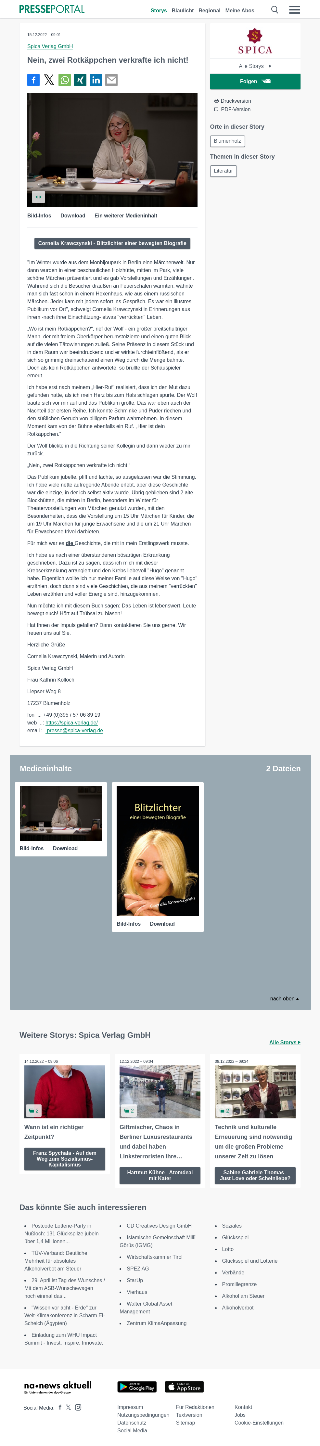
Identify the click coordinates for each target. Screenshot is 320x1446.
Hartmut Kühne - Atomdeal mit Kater (160, 1175)
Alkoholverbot (238, 1307)
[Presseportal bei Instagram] (76, 1406)
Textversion (189, 1414)
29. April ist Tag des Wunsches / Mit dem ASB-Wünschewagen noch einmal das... (64, 1287)
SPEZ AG (138, 1268)
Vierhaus (137, 1292)
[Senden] (111, 80)
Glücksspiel (235, 1237)
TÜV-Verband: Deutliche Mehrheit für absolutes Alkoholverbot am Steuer (55, 1260)
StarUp (135, 1280)
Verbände (233, 1272)
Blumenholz (228, 141)
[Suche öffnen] (275, 9)
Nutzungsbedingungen (143, 1414)
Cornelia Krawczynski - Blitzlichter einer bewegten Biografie (112, 243)
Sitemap (185, 1422)
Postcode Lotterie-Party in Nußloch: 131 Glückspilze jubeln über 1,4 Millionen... (61, 1233)
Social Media (132, 1430)
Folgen (255, 81)
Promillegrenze (239, 1284)
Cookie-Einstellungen (259, 1422)
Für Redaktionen (195, 1407)
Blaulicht (183, 10)
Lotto (228, 1249)
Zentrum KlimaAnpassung (156, 1323)
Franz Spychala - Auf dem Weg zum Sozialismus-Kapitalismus (64, 1158)
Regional (209, 10)
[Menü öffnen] (295, 9)
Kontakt (243, 1407)
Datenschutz (131, 1422)
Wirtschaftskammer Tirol (155, 1256)
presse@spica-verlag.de (74, 730)
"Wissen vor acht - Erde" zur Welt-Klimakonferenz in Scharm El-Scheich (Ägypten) (64, 1315)
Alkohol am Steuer (243, 1295)
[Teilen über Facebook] (33, 80)
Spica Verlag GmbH (50, 46)
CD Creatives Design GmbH (159, 1225)
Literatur (224, 171)
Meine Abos (239, 10)
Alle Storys (255, 66)
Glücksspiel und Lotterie (250, 1260)
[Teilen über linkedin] (96, 80)
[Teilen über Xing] (80, 80)
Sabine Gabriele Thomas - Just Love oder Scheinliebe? (255, 1175)
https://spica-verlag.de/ (71, 722)
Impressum (130, 1407)
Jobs (240, 1414)
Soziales (232, 1225)
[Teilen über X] (49, 80)
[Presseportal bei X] (66, 1407)
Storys (159, 10)
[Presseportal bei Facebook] (58, 1407)
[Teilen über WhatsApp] (64, 80)
